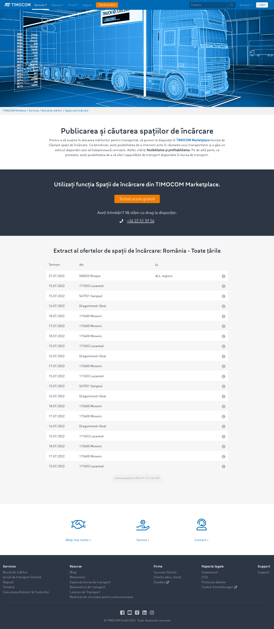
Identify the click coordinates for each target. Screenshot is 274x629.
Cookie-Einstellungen (219, 587)
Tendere (9, 587)
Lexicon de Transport (85, 592)
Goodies (161, 582)
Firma (158, 566)
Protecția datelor (214, 582)
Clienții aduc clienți (167, 577)
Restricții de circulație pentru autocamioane (101, 597)
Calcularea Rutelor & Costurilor (26, 592)
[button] (137, 276)
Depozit (8, 582)
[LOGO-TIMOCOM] (17, 5)
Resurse (76, 566)
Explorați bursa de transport (90, 582)
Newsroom (77, 577)
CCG (205, 577)
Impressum (210, 572)
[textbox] (212, 5)
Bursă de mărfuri (15, 572)
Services (9, 566)
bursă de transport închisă (22, 577)
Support (263, 572)
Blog (73, 572)
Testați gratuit (107, 5)
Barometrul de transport (87, 587)
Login (262, 5)
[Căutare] (208, 5)
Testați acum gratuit (137, 199)
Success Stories (165, 572)
